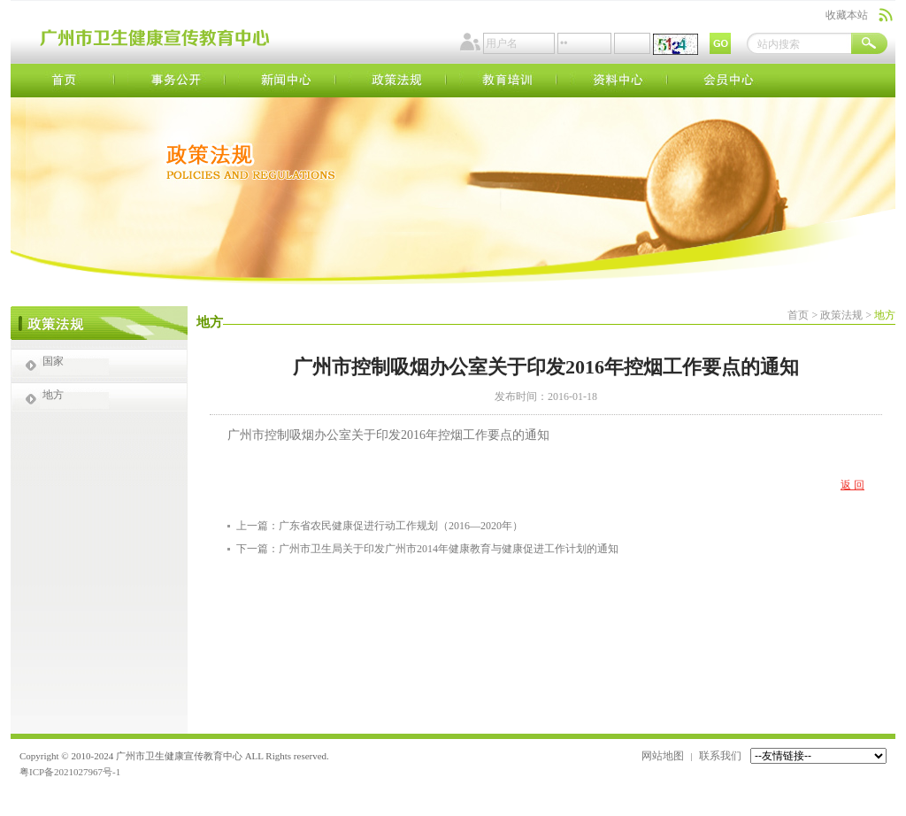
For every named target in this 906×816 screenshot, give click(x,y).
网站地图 (662, 756)
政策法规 (398, 80)
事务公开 (176, 80)
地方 (53, 395)
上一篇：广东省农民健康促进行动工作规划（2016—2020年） (379, 526)
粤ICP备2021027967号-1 (69, 771)
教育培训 (508, 80)
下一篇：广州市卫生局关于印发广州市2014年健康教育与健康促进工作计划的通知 (427, 549)
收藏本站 (846, 15)
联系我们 (720, 756)
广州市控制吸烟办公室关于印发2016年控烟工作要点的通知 (388, 435)
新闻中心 (287, 80)
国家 (53, 361)
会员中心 (729, 80)
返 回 (852, 485)
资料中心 (619, 80)
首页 (66, 80)
